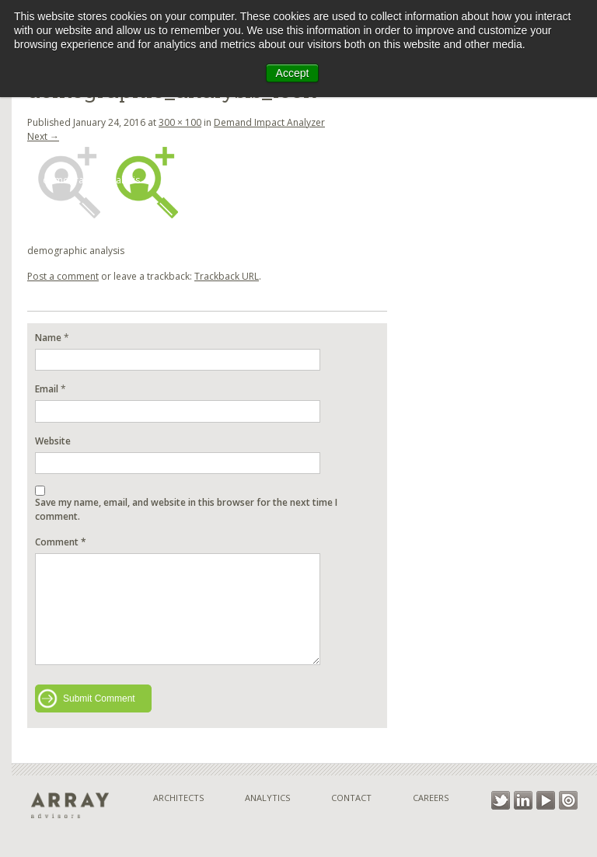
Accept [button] (292, 73)
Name (48, 337)
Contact (351, 797)
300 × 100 (180, 122)
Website (53, 441)
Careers (431, 797)
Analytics (267, 797)
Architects (178, 797)
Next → (43, 136)
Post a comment (63, 276)
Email (46, 388)
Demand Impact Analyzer (269, 122)
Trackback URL (226, 276)
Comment (60, 542)
